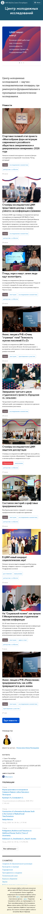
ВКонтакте (9, 777)
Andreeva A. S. (7, 839)
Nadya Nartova (7, 819)
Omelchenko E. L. (19, 839)
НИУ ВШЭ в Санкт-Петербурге (16, 2)
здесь (18, 897)
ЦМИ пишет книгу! (16, 33)
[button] (4, 44)
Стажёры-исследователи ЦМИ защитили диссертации (18, 448)
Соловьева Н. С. (18, 798)
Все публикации (10, 849)
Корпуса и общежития (9, 879)
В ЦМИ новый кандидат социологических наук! (14, 559)
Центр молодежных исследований (21, 10)
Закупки (4, 882)
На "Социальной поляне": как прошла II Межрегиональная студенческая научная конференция (21, 616)
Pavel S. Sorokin (30, 839)
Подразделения (7, 870)
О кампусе (7, 860)
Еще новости (11, 720)
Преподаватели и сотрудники (12, 873)
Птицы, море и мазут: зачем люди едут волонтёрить (19, 275)
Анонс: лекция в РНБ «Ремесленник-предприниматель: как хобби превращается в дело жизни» (21, 682)
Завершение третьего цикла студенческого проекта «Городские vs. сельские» (20, 394)
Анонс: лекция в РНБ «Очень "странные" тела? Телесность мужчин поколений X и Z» (17, 337)
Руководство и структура (10, 867)
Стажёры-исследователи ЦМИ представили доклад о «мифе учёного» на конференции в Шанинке (21, 207)
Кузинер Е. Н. (6, 798)
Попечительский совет (10, 876)
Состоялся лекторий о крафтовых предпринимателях (20, 504)
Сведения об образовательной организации (17, 864)
